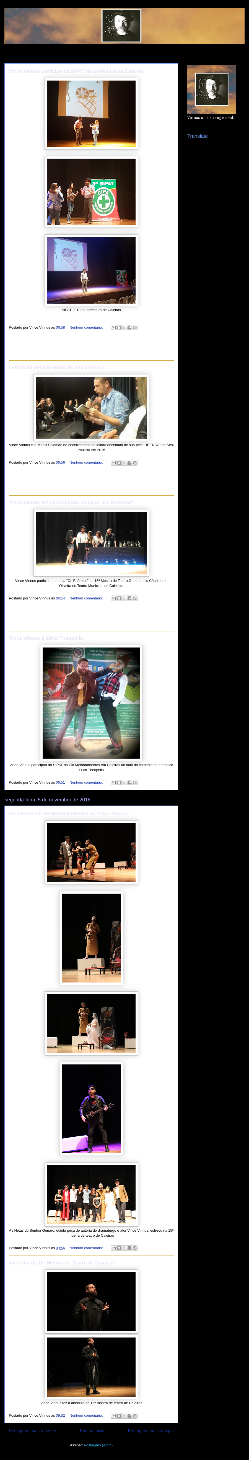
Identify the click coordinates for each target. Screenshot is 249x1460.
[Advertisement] (91, 347)
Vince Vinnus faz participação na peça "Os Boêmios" (71, 502)
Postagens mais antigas (151, 1430)
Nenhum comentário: (86, 327)
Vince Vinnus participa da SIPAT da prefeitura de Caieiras (76, 71)
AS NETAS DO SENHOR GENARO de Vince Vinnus (68, 813)
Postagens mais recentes (33, 1430)
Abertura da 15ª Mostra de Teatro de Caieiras (62, 1263)
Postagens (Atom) (98, 1445)
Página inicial (92, 1430)
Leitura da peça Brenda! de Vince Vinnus (57, 367)
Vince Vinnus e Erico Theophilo (46, 638)
